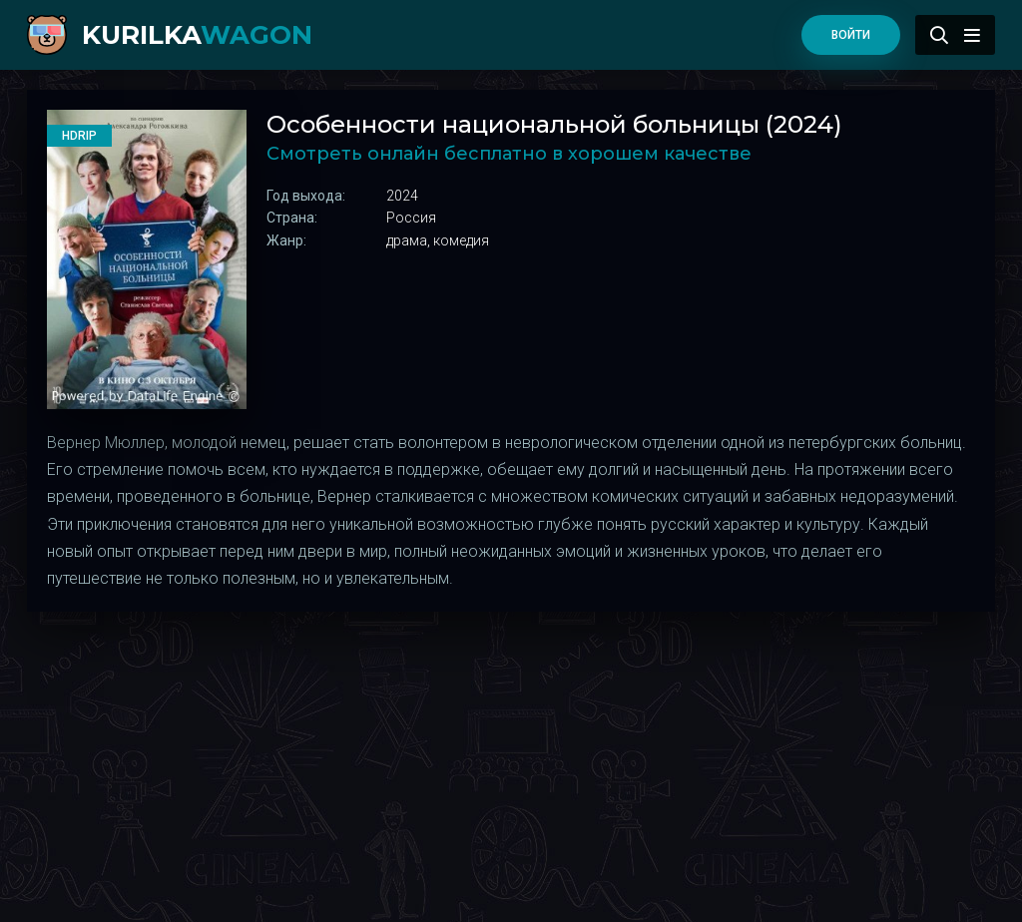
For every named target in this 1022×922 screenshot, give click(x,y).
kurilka (197, 35)
